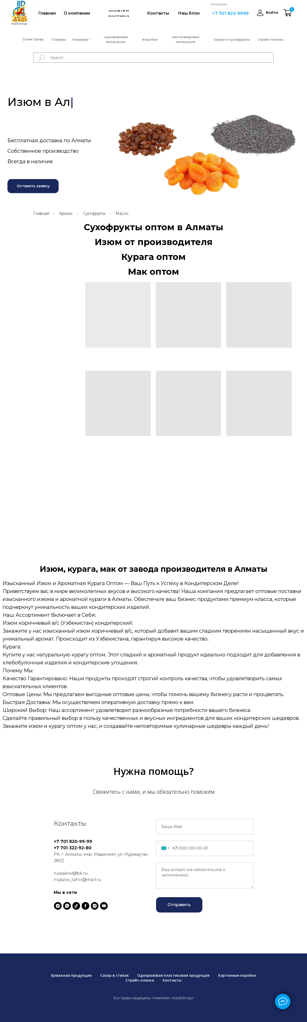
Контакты (172, 980)
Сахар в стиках (114, 975)
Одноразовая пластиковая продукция (173, 975)
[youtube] (104, 906)
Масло (122, 213)
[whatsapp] (67, 906)
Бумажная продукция (71, 975)
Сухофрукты (94, 213)
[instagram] (58, 906)
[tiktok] (76, 906)
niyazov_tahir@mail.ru (77, 879)
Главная (41, 213)
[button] (33, 186)
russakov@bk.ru (71, 873)
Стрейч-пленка (140, 980)
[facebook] (85, 906)
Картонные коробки (237, 975)
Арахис (66, 213)
